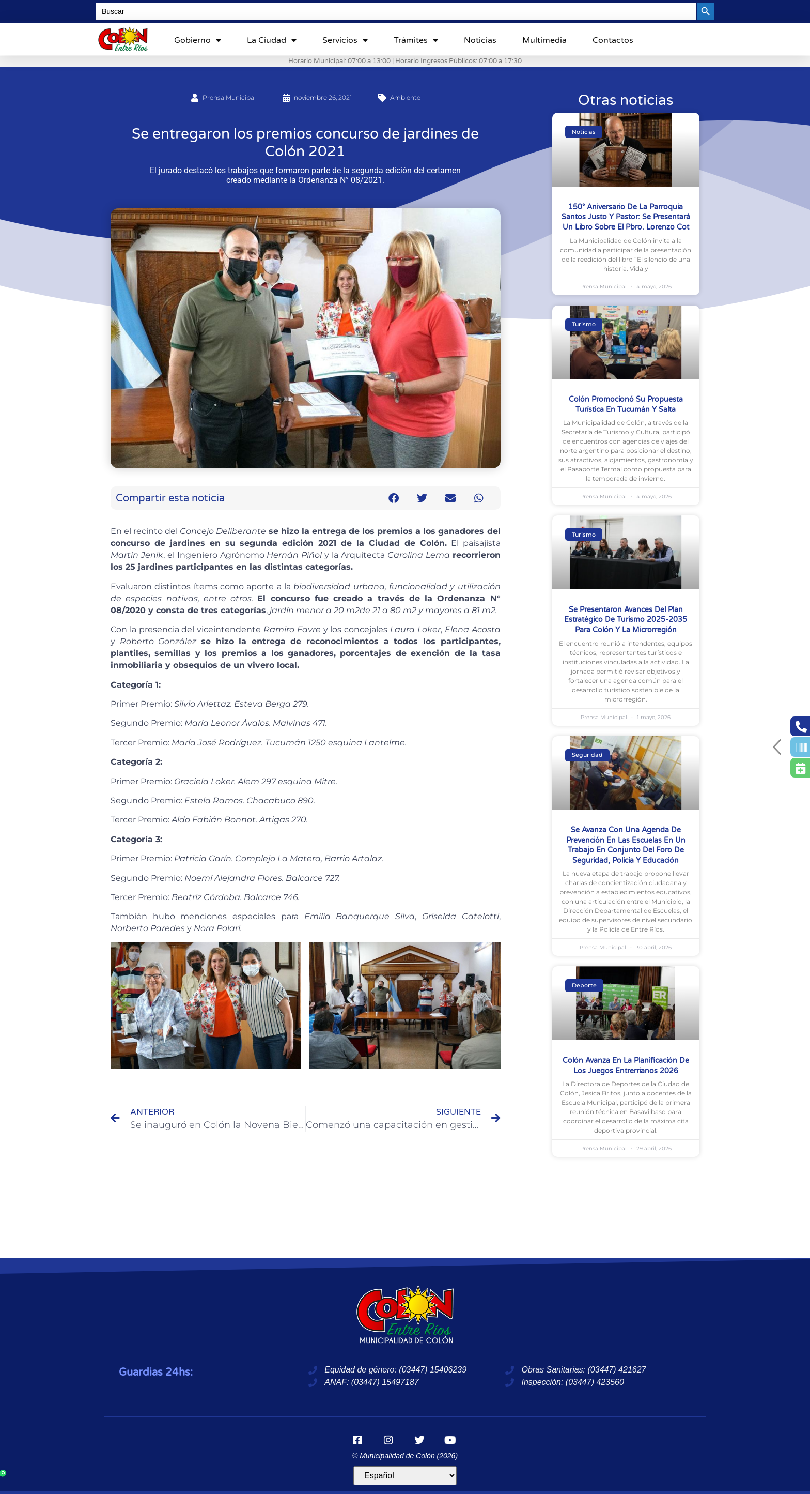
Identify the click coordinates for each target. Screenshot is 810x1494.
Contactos (613, 40)
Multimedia (544, 40)
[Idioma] (405, 1475)
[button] (394, 498)
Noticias (480, 40)
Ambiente (405, 97)
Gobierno (197, 40)
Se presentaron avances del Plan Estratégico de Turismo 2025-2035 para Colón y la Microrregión (625, 619)
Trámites (416, 40)
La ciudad (272, 40)
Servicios (345, 40)
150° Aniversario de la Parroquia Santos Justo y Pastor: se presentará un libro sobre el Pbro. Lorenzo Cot (626, 217)
